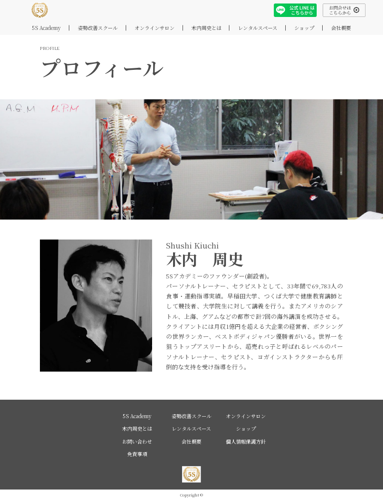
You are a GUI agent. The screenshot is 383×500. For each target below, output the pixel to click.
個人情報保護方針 (246, 441)
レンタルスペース (257, 27)
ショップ (304, 27)
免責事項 (137, 454)
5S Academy (46, 27)
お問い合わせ (137, 441)
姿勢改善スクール (98, 27)
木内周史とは (206, 27)
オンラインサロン (155, 27)
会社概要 (341, 27)
